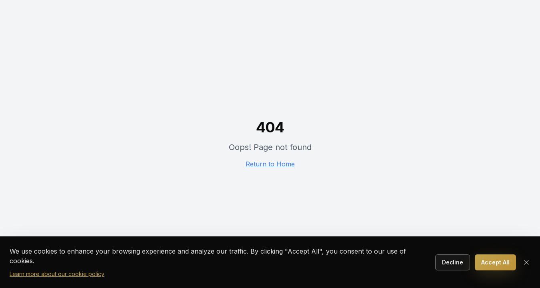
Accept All (495, 262)
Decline (452, 262)
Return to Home (270, 164)
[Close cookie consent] (526, 262)
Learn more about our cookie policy (57, 273)
